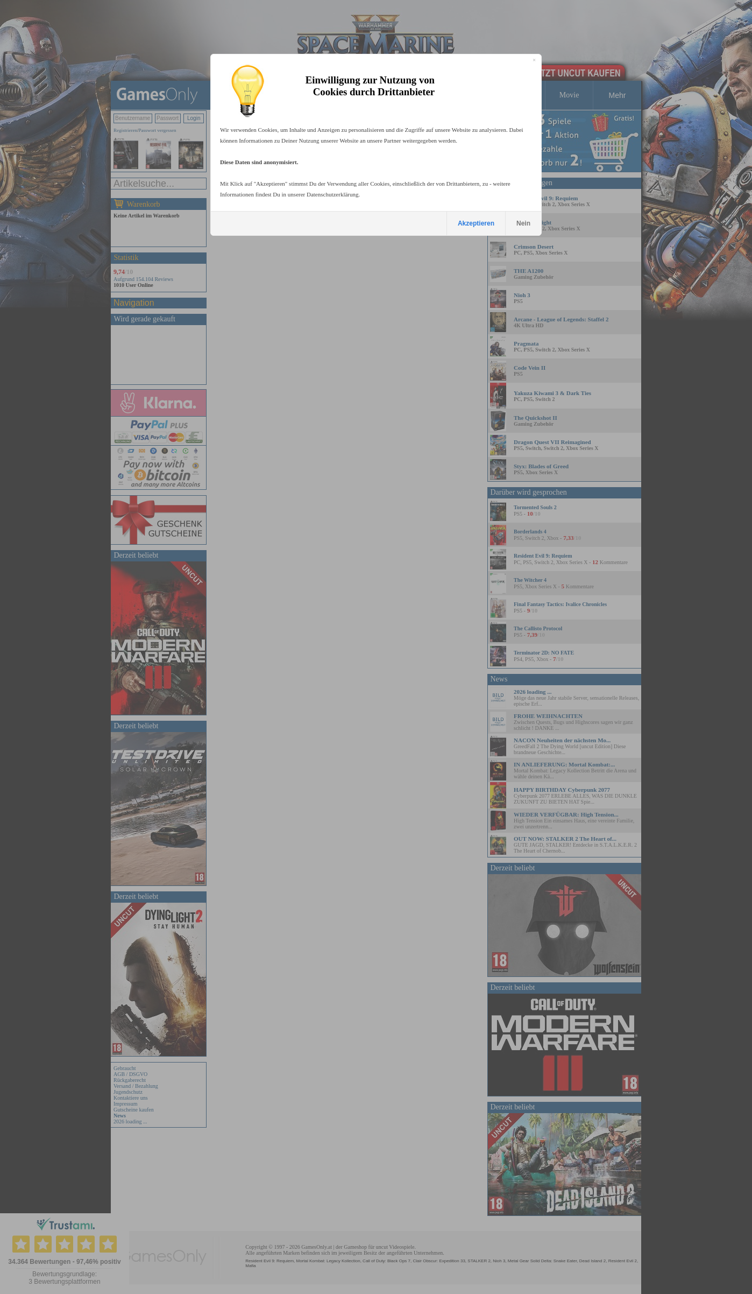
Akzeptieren (476, 223)
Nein (523, 223)
